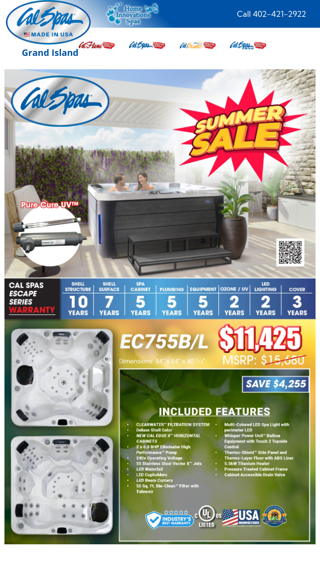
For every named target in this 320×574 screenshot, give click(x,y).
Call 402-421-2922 (271, 14)
